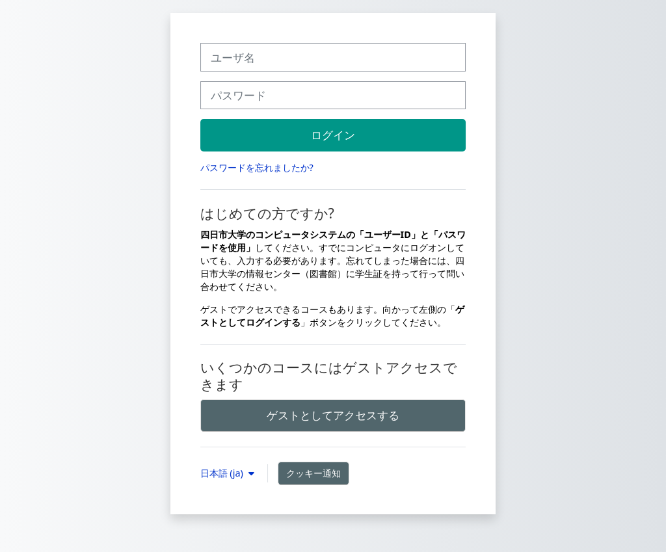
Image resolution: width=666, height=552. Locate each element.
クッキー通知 (313, 473)
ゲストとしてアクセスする (333, 415)
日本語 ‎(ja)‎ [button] (223, 473)
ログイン (333, 134)
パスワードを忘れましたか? (256, 167)
